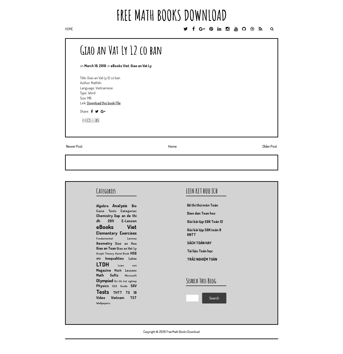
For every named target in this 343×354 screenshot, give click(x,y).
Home (69, 29)
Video (100, 297)
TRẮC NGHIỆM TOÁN (202, 259)
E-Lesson (129, 221)
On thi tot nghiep (125, 281)
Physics (102, 286)
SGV (134, 286)
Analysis (119, 205)
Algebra (102, 206)
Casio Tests (106, 211)
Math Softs (107, 275)
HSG (133, 253)
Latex (133, 258)
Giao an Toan (106, 248)
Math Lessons (125, 270)
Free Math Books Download (171, 15)
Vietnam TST (124, 297)
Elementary (106, 233)
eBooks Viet (120, 66)
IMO (98, 258)
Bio (134, 206)
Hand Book (122, 253)
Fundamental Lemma (116, 238)
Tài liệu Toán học (200, 251)
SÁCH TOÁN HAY (199, 243)
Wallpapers (103, 303)
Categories (128, 211)
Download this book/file (104, 103)
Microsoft (131, 275)
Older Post (269, 146)
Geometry (104, 243)
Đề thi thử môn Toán (202, 205)
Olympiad (104, 280)
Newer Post (74, 146)
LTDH (102, 264)
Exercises (128, 233)
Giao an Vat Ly (141, 66)
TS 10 (131, 292)
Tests (102, 291)
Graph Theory (105, 253)
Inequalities (114, 258)
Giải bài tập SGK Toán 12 (205, 221)
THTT (117, 292)
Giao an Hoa (126, 243)
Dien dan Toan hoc (201, 213)
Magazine (103, 270)
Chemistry (104, 215)
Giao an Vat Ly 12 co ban (121, 49)
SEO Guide (119, 286)
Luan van (127, 265)
